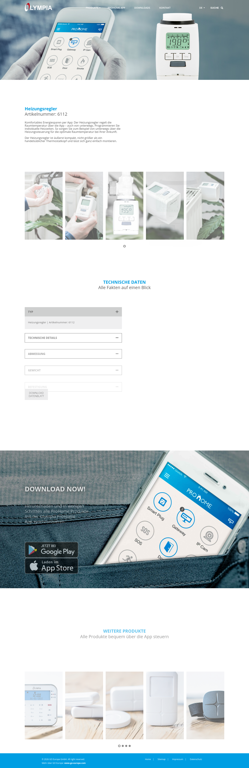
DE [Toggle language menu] (200, 7)
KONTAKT (165, 7)
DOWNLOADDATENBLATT (36, 394)
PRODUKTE (92, 7)
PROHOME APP (116, 7)
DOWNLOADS (142, 7)
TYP (30, 329)
